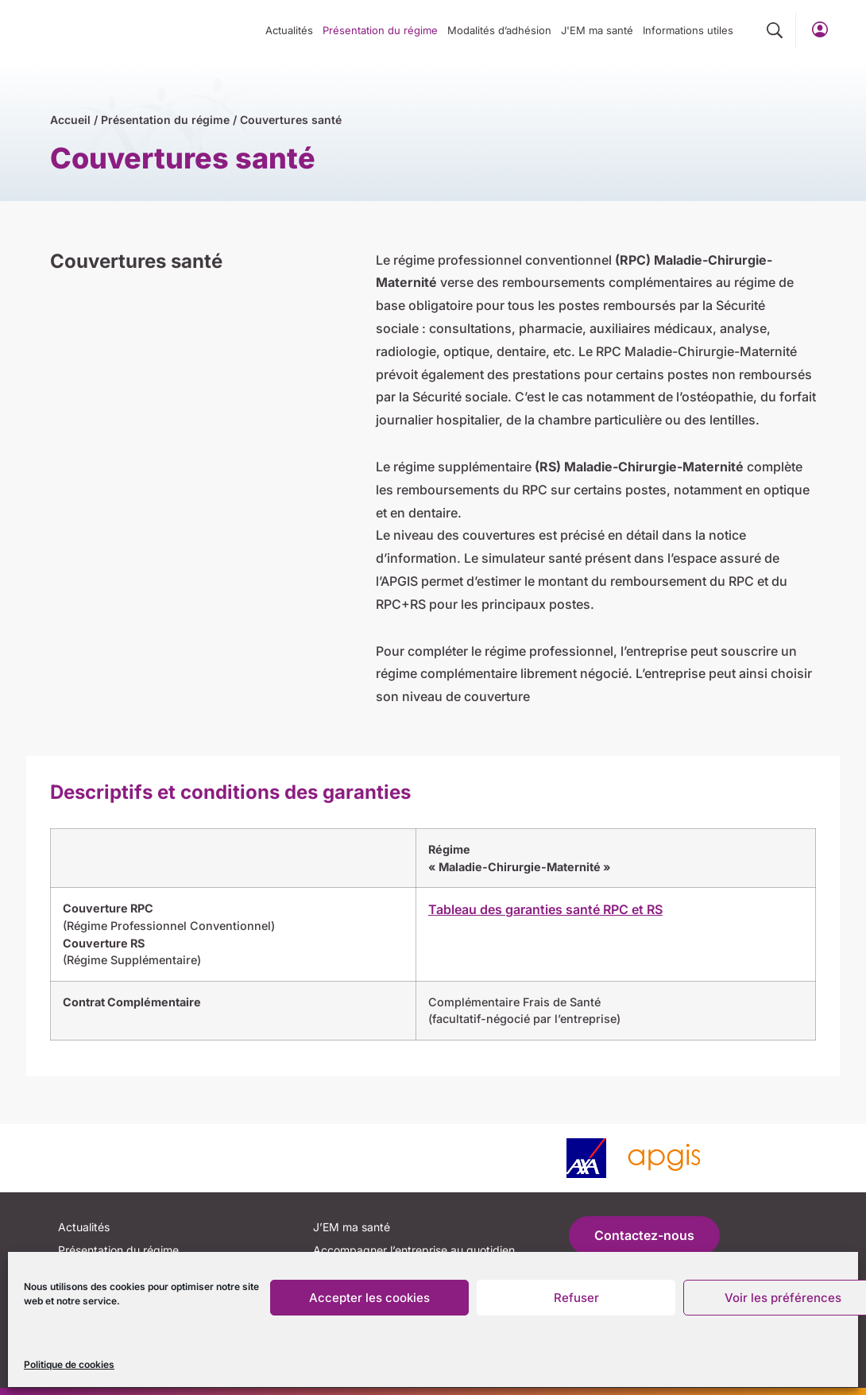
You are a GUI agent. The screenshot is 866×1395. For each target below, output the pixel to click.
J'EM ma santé (597, 30)
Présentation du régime (380, 30)
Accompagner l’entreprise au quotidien (414, 1250)
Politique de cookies (69, 1364)
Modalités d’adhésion (499, 30)
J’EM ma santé (351, 1227)
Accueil (70, 119)
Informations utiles (688, 30)
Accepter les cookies (369, 1297)
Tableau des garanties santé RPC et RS (545, 909)
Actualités (289, 30)
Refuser (576, 1297)
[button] (774, 31)
